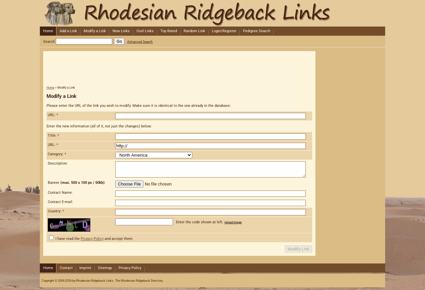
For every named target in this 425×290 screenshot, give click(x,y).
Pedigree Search (256, 31)
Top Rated (168, 31)
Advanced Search (140, 41)
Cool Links (145, 31)
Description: (58, 163)
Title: (53, 135)
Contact (66, 268)
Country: (56, 211)
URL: (53, 115)
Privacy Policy (92, 239)
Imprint (85, 268)
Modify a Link (95, 31)
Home (48, 31)
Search (49, 41)
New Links (121, 31)
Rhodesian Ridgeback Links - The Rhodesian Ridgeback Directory (212, 13)
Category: (57, 154)
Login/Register (224, 31)
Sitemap (105, 268)
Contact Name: (60, 192)
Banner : (77, 183)
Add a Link (68, 31)
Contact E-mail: (60, 202)
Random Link (194, 31)
